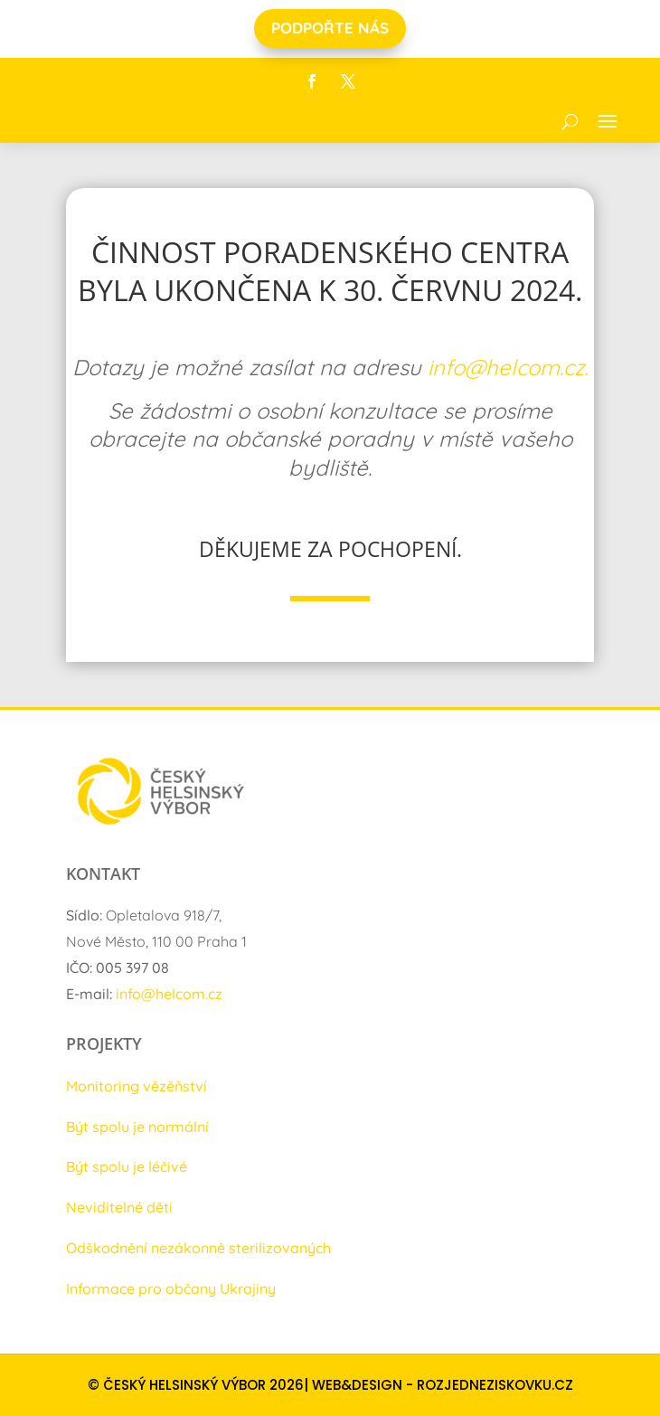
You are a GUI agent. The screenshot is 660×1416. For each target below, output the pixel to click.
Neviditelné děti (119, 1207)
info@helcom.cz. (508, 367)
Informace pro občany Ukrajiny (171, 1288)
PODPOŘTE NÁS (330, 27)
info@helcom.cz (169, 994)
